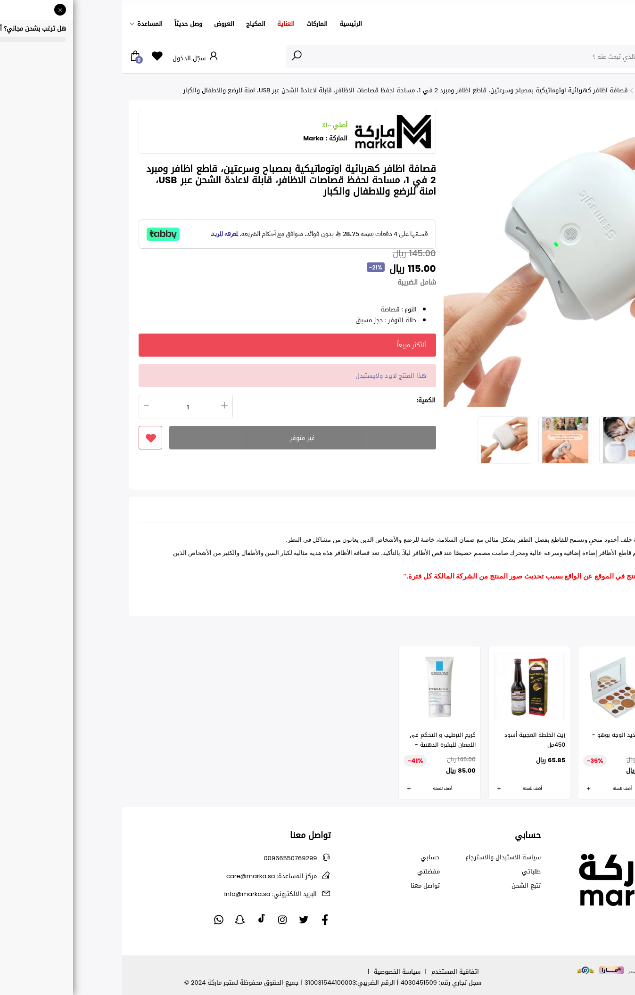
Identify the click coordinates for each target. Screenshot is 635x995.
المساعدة (28, 24)
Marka (191, 138)
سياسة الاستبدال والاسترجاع (381, 857)
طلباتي (409, 871)
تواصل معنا (303, 885)
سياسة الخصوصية (275, 972)
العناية (164, 24)
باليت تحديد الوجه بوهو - (501, 735)
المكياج (133, 24)
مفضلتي (306, 871)
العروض (102, 24)
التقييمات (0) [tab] (557, 512)
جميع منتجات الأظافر (542, 90)
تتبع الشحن (404, 885)
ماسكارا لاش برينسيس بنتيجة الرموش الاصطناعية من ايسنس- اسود (591, 745)
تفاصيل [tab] (601, 512)
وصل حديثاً (66, 24)
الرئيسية (228, 24)
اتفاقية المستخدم (333, 972)
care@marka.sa (149, 876)
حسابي (308, 857)
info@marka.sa (148, 894)
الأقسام (608, 56)
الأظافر (586, 90)
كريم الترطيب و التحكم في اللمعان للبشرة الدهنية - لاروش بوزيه (321, 745)
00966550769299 (168, 858)
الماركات (195, 24)
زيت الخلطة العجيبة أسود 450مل (412, 740)
